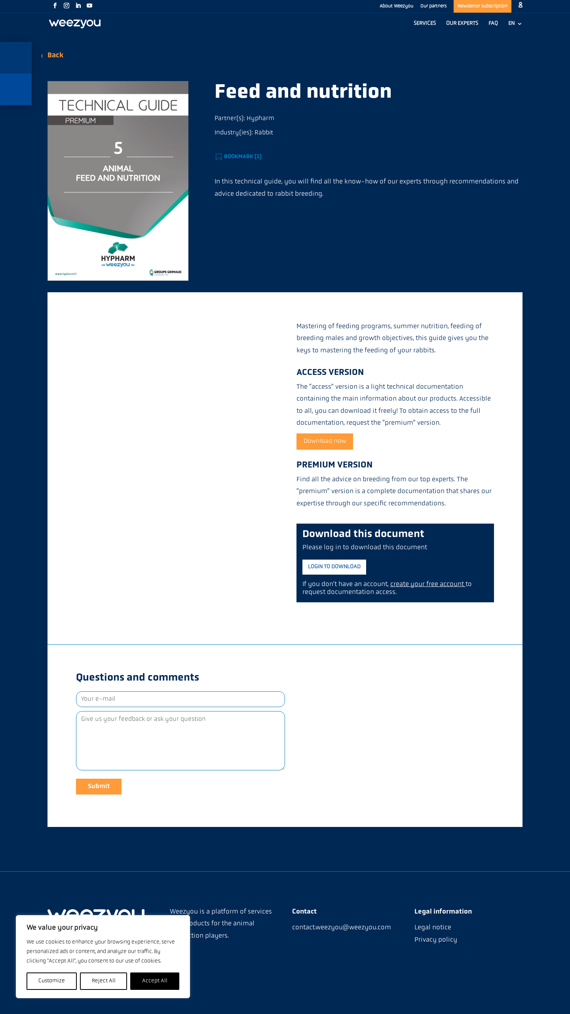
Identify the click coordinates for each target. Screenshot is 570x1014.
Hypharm (260, 118)
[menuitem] (515, 27)
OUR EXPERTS (462, 23)
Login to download (334, 567)
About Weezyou (396, 6)
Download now (325, 441)
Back (55, 55)
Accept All (154, 981)
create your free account (428, 584)
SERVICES (425, 23)
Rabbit (264, 133)
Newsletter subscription (482, 6)
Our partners (433, 6)
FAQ (493, 23)
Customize (51, 981)
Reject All (104, 981)
